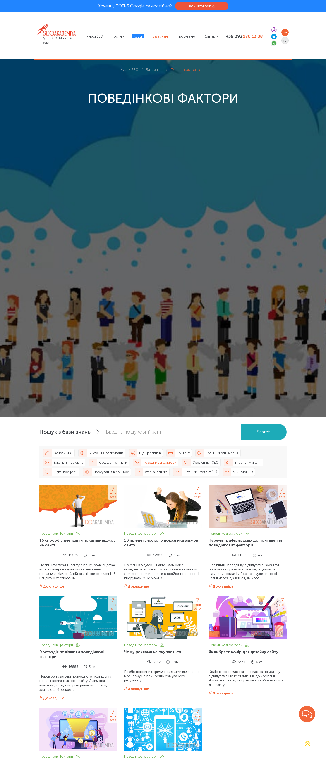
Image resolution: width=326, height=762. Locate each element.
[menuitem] (94, 36)
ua (285, 32)
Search (264, 432)
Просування (186, 36)
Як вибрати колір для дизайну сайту (243, 652)
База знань (161, 36)
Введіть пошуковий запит (135, 432)
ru (285, 40)
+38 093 (244, 36)
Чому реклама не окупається (152, 652)
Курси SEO (94, 36)
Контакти (211, 36)
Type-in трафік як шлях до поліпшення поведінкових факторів (245, 542)
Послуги (117, 36)
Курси (138, 36)
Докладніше (53, 586)
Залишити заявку (201, 6)
